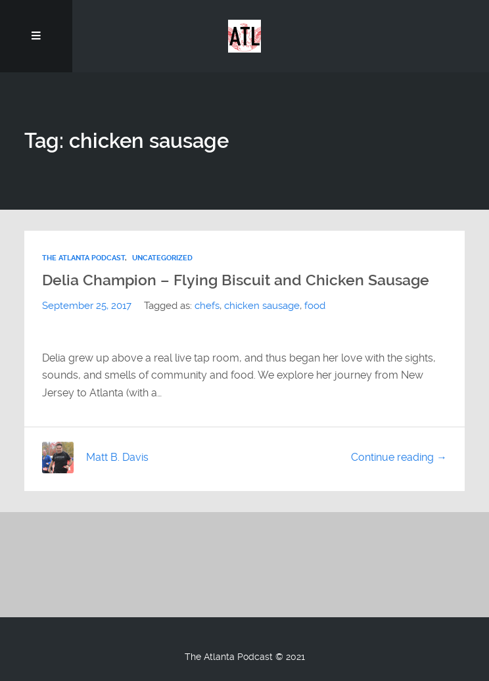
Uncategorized (162, 258)
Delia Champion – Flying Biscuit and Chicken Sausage (235, 280)
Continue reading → (399, 457)
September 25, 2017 (86, 306)
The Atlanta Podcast (83, 258)
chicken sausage (262, 306)
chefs (207, 306)
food (314, 306)
